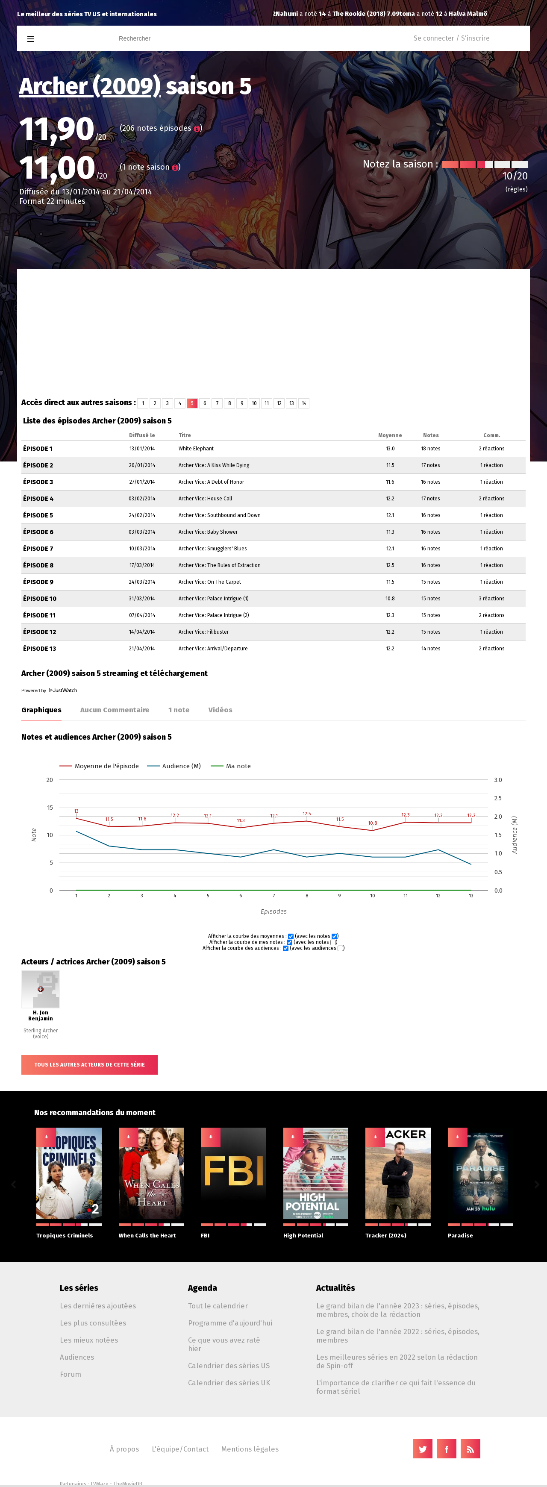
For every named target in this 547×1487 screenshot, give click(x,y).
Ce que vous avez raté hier (224, 1344)
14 (304, 403)
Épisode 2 (38, 465)
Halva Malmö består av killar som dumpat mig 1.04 (399, 14)
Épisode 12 (39, 632)
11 (267, 403)
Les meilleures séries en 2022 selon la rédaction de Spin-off (397, 1361)
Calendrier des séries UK (229, 1382)
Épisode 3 (38, 482)
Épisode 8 (38, 565)
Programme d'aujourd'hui (230, 1323)
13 (291, 403)
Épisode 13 (39, 648)
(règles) (517, 189)
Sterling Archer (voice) (41, 1034)
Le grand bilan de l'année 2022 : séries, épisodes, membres (397, 1335)
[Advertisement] (273, 333)
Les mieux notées (89, 1340)
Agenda (202, 1288)
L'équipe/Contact (180, 1449)
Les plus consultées (93, 1323)
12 (279, 403)
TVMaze (99, 1484)
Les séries (79, 1288)
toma (283, 14)
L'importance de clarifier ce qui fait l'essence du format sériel (396, 1387)
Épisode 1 (38, 449)
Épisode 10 (39, 598)
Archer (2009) (90, 86)
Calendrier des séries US (229, 1365)
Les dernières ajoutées (98, 1306)
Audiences (77, 1357)
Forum (70, 1374)
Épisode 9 (38, 582)
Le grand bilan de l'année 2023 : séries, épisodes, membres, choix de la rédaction (397, 1310)
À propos (124, 1449)
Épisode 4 (38, 499)
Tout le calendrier (218, 1306)
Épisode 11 (39, 615)
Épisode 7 (38, 548)
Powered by (49, 690)
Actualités (335, 1288)
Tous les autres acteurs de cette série (89, 1065)
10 (254, 403)
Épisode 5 (38, 515)
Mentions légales (250, 1449)
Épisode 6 (38, 532)
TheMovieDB (127, 1484)
